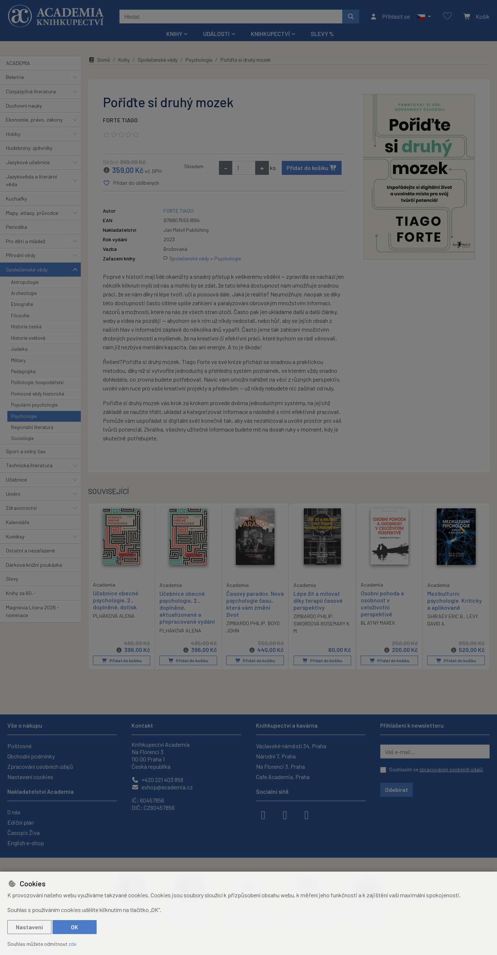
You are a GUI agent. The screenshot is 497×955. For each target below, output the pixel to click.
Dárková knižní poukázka (34, 565)
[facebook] (263, 814)
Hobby (13, 134)
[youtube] (306, 814)
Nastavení (29, 926)
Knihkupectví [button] (270, 33)
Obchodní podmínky (31, 756)
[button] (424, 16)
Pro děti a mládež (25, 241)
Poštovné (19, 745)
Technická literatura (29, 465)
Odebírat (396, 789)
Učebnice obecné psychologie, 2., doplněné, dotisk (115, 600)
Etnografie (22, 304)
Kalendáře (17, 522)
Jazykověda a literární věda (31, 180)
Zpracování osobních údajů (40, 766)
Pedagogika (23, 371)
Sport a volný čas (26, 451)
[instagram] (285, 814)
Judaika (19, 349)
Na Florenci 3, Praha (280, 766)
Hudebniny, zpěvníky (29, 148)
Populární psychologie (34, 405)
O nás (14, 811)
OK (74, 926)
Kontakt (142, 725)
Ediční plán (20, 822)
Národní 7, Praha (276, 756)
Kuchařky (16, 198)
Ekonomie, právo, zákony (34, 119)
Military (18, 360)
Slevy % (322, 33)
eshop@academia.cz (162, 786)
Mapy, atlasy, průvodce (32, 213)
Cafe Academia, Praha (283, 776)
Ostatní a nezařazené (30, 550)
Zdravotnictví (21, 508)
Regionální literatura (32, 427)
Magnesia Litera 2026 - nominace (32, 611)
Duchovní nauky (24, 105)
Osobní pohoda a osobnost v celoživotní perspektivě (382, 604)
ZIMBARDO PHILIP (245, 623)
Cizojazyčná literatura (31, 91)
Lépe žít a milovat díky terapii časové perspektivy (318, 600)
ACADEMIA (18, 63)
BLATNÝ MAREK (378, 623)
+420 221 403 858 (157, 779)
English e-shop (25, 842)
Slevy (12, 579)
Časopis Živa (23, 832)
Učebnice (16, 479)
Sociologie (22, 438)
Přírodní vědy (21, 255)
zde (72, 944)
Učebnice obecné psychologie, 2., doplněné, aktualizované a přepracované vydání (187, 607)
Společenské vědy (27, 269)
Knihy (124, 60)
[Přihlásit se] (390, 16)
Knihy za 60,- (20, 593)
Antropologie (25, 282)
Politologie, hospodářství (37, 382)
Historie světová (28, 338)
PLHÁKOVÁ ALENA (114, 616)
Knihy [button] (174, 33)
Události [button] (216, 33)
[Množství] (243, 168)
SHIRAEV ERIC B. (445, 616)
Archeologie (24, 293)
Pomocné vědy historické (37, 394)
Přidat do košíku (312, 167)
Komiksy (15, 536)
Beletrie (15, 77)
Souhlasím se (436, 769)
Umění (13, 494)
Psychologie (24, 416)
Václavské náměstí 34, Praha (291, 745)
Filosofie (20, 315)
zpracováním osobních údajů (451, 769)
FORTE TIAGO (120, 119)
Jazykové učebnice (28, 162)
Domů (99, 60)
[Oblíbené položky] (447, 16)
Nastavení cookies (30, 776)
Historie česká (26, 326)
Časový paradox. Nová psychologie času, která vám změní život (255, 604)
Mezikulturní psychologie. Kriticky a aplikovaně (454, 600)
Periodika (16, 227)
